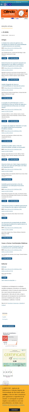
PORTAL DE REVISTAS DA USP (8, 2)
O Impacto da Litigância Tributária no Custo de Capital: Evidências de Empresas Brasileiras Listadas (14, 127)
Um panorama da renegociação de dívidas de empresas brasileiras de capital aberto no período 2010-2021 (14, 224)
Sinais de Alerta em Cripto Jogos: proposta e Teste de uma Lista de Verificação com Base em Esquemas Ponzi (14, 165)
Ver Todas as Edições (8, 280)
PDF (5, 58)
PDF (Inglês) (14, 58)
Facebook (10, 303)
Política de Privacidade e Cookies (13, 405)
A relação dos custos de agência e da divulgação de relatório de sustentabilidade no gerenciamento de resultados (14, 44)
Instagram (16, 303)
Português (5, 319)
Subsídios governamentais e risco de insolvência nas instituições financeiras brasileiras (13, 185)
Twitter (3, 305)
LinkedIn (21, 303)
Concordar (14, 409)
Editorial (4, 267)
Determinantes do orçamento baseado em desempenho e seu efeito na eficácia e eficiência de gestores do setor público (14, 64)
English (4, 317)
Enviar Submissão (8, 326)
